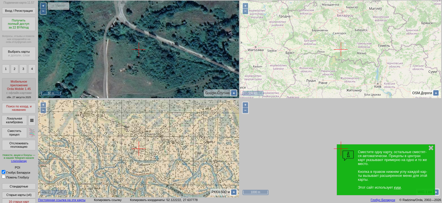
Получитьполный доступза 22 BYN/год (18, 24)
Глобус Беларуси (16, 172)
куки (397, 187)
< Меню (58, 6)
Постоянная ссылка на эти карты (61, 200)
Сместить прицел (14, 132)
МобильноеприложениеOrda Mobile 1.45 (19, 89)
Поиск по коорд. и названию (19, 108)
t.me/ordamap (19, 161)
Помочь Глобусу (15, 177)
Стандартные (19, 186)
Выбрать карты (19, 53)
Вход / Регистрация (19, 10)
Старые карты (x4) (18, 195)
